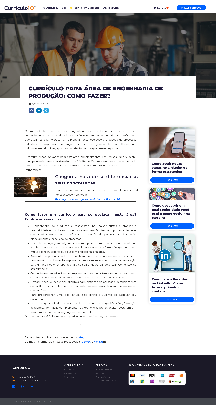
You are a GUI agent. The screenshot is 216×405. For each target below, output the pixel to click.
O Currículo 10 (50, 7)
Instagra (98, 341)
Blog (63, 7)
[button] (31, 110)
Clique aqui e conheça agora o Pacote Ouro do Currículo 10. (88, 199)
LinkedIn (86, 341)
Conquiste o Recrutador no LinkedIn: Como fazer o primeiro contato (172, 285)
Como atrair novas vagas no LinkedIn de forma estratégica (170, 168)
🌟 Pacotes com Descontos (84, 7)
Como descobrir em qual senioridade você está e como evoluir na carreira (171, 212)
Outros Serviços (111, 7)
